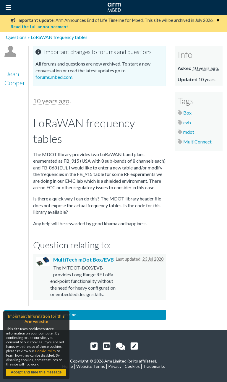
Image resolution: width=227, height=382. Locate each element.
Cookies (132, 366)
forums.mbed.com (53, 77)
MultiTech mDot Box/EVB (83, 260)
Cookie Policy (45, 351)
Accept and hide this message (36, 372)
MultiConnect (197, 141)
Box (187, 112)
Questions (16, 37)
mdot (188, 132)
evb (187, 122)
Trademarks (154, 366)
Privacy (114, 366)
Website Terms (90, 366)
